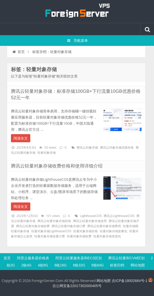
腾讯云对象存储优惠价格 (117, 147)
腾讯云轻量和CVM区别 (126, 258)
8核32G (79, 265)
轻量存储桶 (130, 226)
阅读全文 (20, 138)
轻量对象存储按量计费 (49, 236)
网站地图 (138, 265)
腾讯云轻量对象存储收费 (33, 226)
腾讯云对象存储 (87, 147)
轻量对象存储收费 (79, 236)
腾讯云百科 (77, 11)
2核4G (26, 265)
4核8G (43, 265)
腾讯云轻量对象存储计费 (68, 226)
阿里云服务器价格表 (33, 258)
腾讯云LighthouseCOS (119, 216)
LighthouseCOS (91, 216)
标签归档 (117, 265)
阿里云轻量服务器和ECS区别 (78, 258)
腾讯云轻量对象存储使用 (90, 221)
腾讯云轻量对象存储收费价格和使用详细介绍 (57, 166)
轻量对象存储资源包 (107, 236)
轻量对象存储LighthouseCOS (51, 231)
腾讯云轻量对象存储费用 (104, 226)
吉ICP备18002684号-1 (129, 281)
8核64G (97, 265)
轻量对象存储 (46, 153)
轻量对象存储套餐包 (113, 231)
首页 (18, 52)
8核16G (60, 265)
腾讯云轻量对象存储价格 (54, 221)
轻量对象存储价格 (85, 231)
